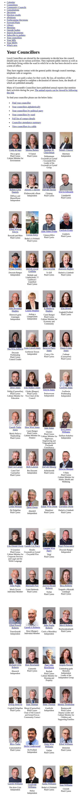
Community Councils (16, 7)
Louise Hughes (32, 301)
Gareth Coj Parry (32, 537)
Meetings (11, 27)
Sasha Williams (49, 775)
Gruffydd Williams (32, 777)
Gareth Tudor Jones (15, 420)
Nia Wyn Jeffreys (15, 340)
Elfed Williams (66, 735)
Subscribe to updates (16, 35)
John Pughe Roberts (49, 618)
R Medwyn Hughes (49, 301)
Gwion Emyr (32, 223)
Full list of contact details (23, 118)
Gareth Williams (15, 775)
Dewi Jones (15, 379)
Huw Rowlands (32, 656)
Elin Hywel (66, 300)
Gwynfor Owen (66, 498)
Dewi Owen (32, 498)
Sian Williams (66, 776)
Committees (12, 5)
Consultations (13, 10)
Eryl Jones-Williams (66, 421)
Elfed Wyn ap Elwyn (15, 222)
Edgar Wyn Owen (49, 498)
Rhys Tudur (15, 735)
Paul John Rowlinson (49, 658)
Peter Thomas (49, 696)
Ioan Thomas (32, 696)
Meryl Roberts (66, 616)
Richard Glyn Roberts (15, 658)
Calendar (11, 2)
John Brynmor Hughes (15, 301)
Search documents (15, 32)
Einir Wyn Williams (49, 737)
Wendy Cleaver (66, 141)
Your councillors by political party (27, 111)
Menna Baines (32, 141)
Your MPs (11, 40)
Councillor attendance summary (26, 122)
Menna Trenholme (66, 696)
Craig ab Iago (15, 141)
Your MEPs (12, 43)
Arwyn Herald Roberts (49, 578)
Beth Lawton (32, 458)
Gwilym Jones (66, 379)
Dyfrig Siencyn (15, 696)
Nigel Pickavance (66, 537)
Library (10, 25)
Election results (14, 15)
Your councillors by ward (23, 114)
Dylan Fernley (15, 260)
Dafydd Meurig (49, 458)
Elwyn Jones (49, 380)
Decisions (11, 12)
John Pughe (15, 577)
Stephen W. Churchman (49, 143)
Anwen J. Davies (32, 181)
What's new (12, 45)
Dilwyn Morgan (66, 459)
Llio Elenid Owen (15, 537)
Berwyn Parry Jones (49, 341)
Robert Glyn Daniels (15, 182)
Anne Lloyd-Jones (32, 339)
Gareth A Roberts (32, 618)
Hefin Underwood (32, 736)
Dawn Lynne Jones (66, 341)
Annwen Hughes (65, 260)
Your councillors (14, 38)
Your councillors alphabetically (26, 107)
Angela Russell (66, 656)
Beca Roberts (66, 577)
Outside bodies (13, 30)
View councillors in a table (24, 126)
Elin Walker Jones (32, 379)
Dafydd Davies (49, 181)
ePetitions (11, 17)
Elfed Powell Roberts (15, 618)
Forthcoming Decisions (17, 20)
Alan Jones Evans (49, 222)
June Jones (49, 419)
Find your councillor (21, 103)
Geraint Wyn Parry (49, 540)
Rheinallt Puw (32, 577)
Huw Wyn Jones (32, 418)
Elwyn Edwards (66, 182)
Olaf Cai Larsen (15, 458)
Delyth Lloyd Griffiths (32, 262)
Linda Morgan (15, 498)
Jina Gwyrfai (49, 260)
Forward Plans (13, 22)
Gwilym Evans (66, 221)
